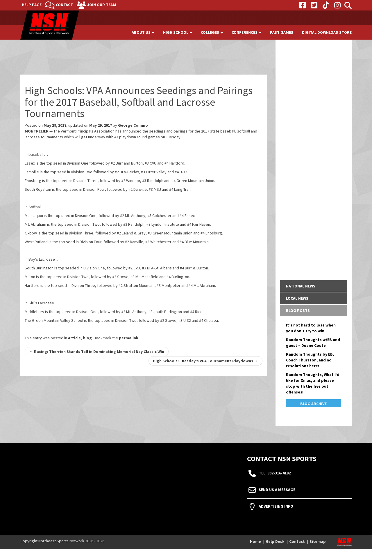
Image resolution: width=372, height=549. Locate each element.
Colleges (212, 32)
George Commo (133, 125)
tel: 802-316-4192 (275, 473)
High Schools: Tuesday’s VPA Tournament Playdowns (205, 360)
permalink (128, 337)
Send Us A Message (277, 489)
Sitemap (318, 541)
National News (300, 286)
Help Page (32, 4)
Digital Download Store (327, 32)
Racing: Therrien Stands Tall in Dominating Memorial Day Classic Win (96, 351)
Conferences (246, 32)
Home (255, 541)
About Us (143, 32)
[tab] (313, 286)
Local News (297, 298)
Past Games (281, 32)
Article (74, 337)
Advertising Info (276, 506)
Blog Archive (313, 403)
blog (87, 337)
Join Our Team (101, 4)
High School (177, 32)
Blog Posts (298, 310)
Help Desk (275, 541)
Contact (64, 4)
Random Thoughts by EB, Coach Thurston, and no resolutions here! (310, 360)
